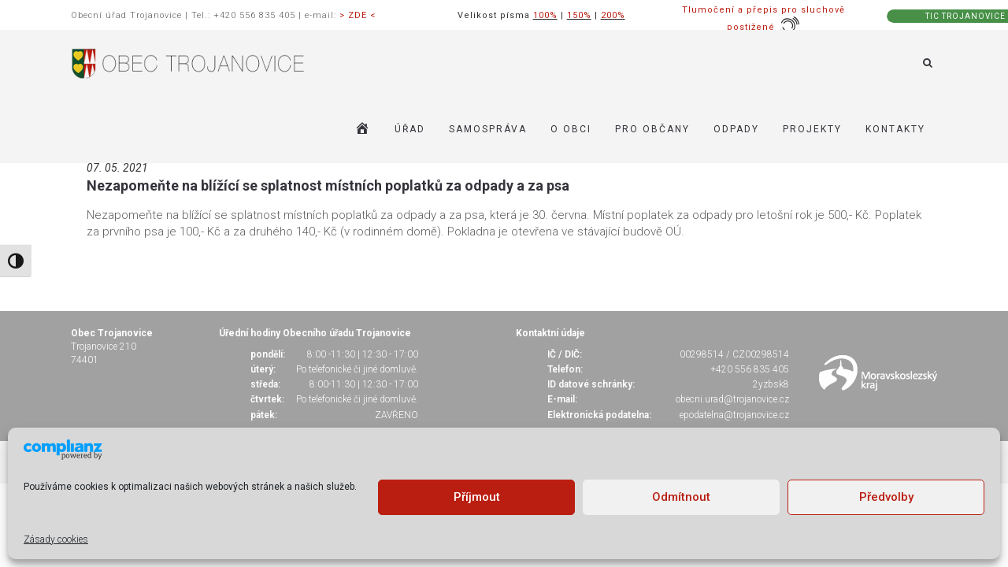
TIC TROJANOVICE (965, 16)
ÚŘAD (410, 129)
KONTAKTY (895, 129)
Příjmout (477, 497)
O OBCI (570, 129)
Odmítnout (681, 497)
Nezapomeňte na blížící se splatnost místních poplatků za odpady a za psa (328, 185)
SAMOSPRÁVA (488, 129)
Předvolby (886, 497)
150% (579, 15)
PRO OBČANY (652, 129)
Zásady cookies (56, 539)
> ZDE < (357, 15)
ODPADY (736, 129)
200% (613, 15)
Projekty (812, 129)
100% (545, 15)
